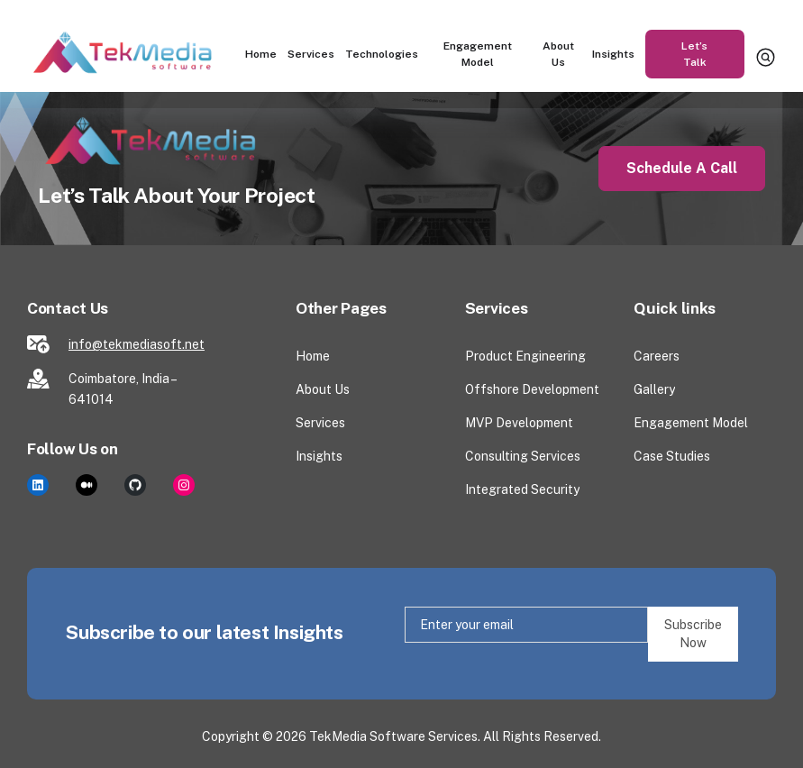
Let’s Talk (694, 54)
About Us (559, 54)
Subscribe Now (693, 633)
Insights (613, 54)
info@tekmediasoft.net (136, 344)
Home (261, 54)
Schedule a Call (681, 168)
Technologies (381, 54)
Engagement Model (477, 54)
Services (310, 54)
